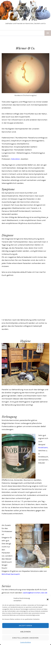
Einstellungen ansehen (25, 638)
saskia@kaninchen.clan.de (35, 593)
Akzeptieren (25, 625)
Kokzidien (15, 159)
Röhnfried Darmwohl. (11, 574)
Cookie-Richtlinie (25, 642)
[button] (47, 599)
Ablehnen (25, 631)
